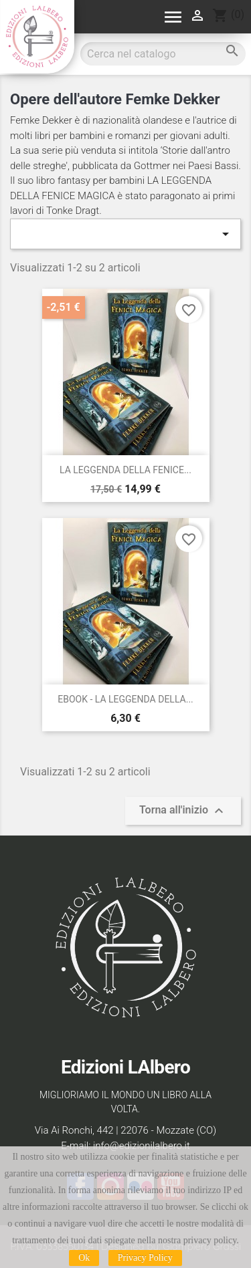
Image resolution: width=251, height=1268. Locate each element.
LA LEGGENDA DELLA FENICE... (125, 470)
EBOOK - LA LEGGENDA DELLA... (125, 699)
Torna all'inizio (183, 811)
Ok (84, 1258)
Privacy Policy (145, 1258)
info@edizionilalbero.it (141, 1146)
